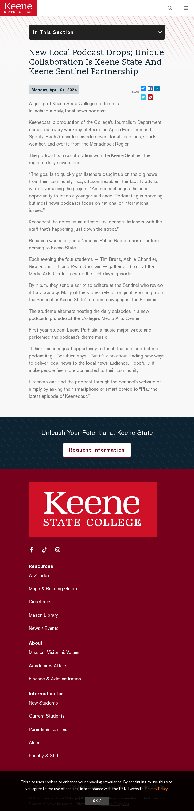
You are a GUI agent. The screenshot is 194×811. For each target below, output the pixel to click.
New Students (43, 703)
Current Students (47, 716)
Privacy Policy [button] (156, 788)
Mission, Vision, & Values (54, 652)
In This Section (53, 32)
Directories (40, 601)
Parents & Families (48, 729)
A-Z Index (39, 575)
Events (52, 628)
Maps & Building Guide (53, 588)
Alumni (36, 742)
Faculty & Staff (44, 755)
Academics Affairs (48, 665)
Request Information (97, 450)
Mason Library (43, 615)
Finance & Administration (55, 678)
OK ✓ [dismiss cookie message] (97, 800)
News (34, 628)
